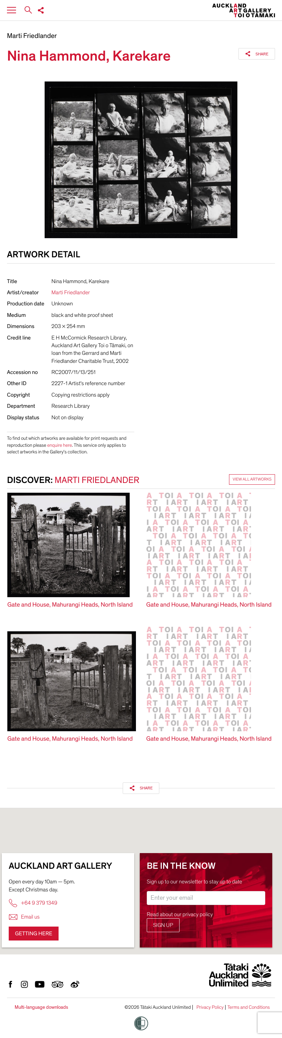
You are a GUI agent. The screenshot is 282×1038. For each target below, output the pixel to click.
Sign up (163, 925)
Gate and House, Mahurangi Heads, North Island (70, 605)
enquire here (59, 445)
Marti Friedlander (32, 36)
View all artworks (252, 479)
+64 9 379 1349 (33, 903)
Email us (24, 917)
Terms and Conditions (248, 1007)
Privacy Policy (209, 1007)
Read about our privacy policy (180, 914)
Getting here (33, 933)
